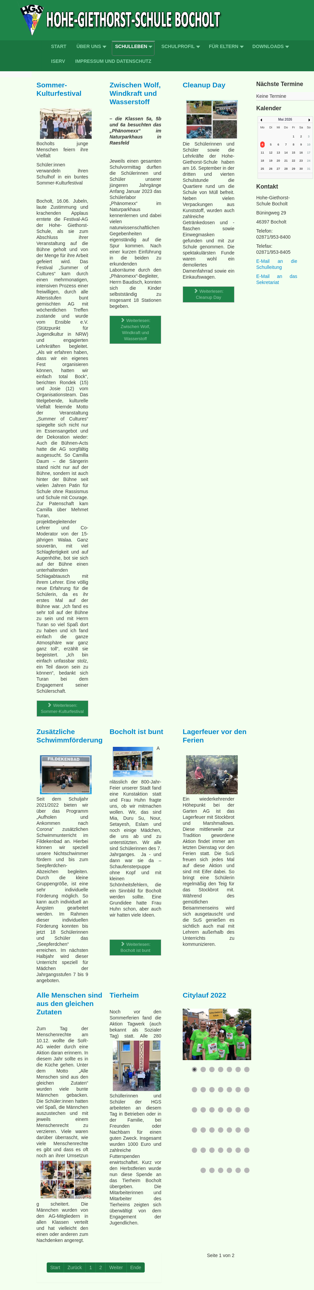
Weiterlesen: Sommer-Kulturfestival (62, 708)
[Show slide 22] (194, 1130)
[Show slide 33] (229, 1150)
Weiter (116, 1267)
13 (278, 152)
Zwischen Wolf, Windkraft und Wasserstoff (135, 93)
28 (285, 168)
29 (293, 168)
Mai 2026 (285, 119)
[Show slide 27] (238, 1130)
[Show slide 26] (229, 1130)
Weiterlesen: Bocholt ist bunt (135, 947)
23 (301, 160)
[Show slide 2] (203, 1069)
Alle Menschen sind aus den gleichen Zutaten (69, 1003)
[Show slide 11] (220, 1089)
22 (293, 160)
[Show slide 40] (238, 1170)
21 (285, 160)
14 (285, 152)
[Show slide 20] (238, 1110)
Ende (135, 1267)
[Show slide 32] (220, 1150)
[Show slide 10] (212, 1089)
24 (308, 160)
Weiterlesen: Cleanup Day (208, 294)
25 (262, 168)
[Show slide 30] (203, 1150)
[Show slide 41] (247, 1170)
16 (301, 152)
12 (270, 152)
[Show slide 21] (247, 1110)
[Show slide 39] (229, 1170)
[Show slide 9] (203, 1089)
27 (278, 168)
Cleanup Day (204, 85)
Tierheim (124, 995)
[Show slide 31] (212, 1150)
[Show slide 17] (212, 1110)
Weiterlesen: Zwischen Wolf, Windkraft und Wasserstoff (135, 329)
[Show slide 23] (203, 1130)
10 (308, 144)
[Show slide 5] (229, 1069)
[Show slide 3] (212, 1069)
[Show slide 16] (203, 1110)
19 (270, 160)
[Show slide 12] (229, 1089)
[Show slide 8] (194, 1089)
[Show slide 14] (247, 1089)
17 (308, 152)
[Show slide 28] (247, 1130)
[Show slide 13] (238, 1089)
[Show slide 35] (247, 1150)
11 (262, 152)
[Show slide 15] (194, 1110)
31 (308, 168)
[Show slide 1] (194, 1069)
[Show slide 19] (229, 1110)
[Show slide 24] (212, 1130)
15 (293, 152)
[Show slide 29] (194, 1150)
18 (262, 160)
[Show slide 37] (212, 1170)
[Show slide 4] (220, 1069)
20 (278, 160)
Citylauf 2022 (204, 995)
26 (270, 168)
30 (301, 168)
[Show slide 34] (238, 1150)
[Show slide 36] (203, 1170)
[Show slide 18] (220, 1110)
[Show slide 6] (238, 1069)
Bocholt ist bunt (136, 731)
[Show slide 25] (220, 1130)
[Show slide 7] (247, 1069)
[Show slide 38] (220, 1170)
